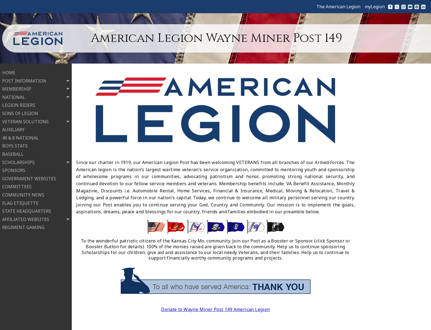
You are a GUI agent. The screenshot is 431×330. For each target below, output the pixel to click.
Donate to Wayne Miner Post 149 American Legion (215, 309)
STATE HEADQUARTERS (26, 210)
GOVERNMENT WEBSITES (29, 178)
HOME (8, 72)
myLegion (375, 7)
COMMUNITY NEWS (23, 194)
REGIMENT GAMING (23, 226)
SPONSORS (13, 170)
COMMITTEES (17, 186)
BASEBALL (13, 153)
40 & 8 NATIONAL (20, 137)
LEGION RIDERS (18, 104)
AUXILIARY (13, 129)
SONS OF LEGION (20, 113)
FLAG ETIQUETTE (20, 202)
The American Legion (338, 7)
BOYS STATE (15, 145)
